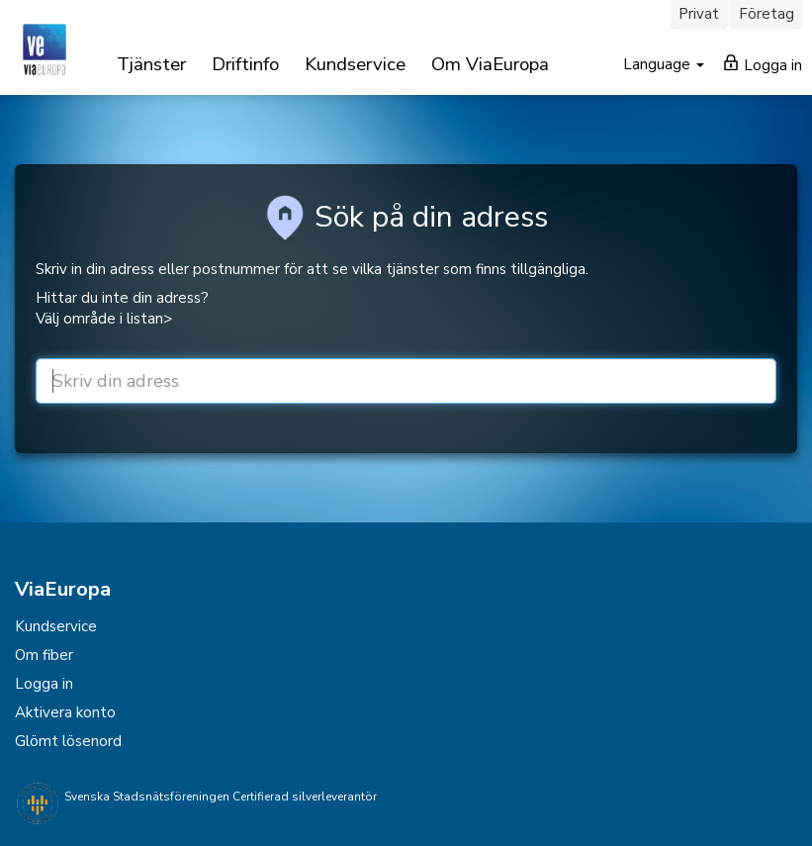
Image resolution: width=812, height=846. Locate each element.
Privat (698, 14)
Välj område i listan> (104, 319)
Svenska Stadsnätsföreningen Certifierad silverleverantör (220, 796)
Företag (766, 14)
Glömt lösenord (68, 741)
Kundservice (355, 64)
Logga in (763, 64)
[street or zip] (406, 381)
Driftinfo (245, 64)
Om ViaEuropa (490, 64)
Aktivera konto (65, 712)
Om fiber (44, 655)
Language (658, 64)
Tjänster (151, 64)
